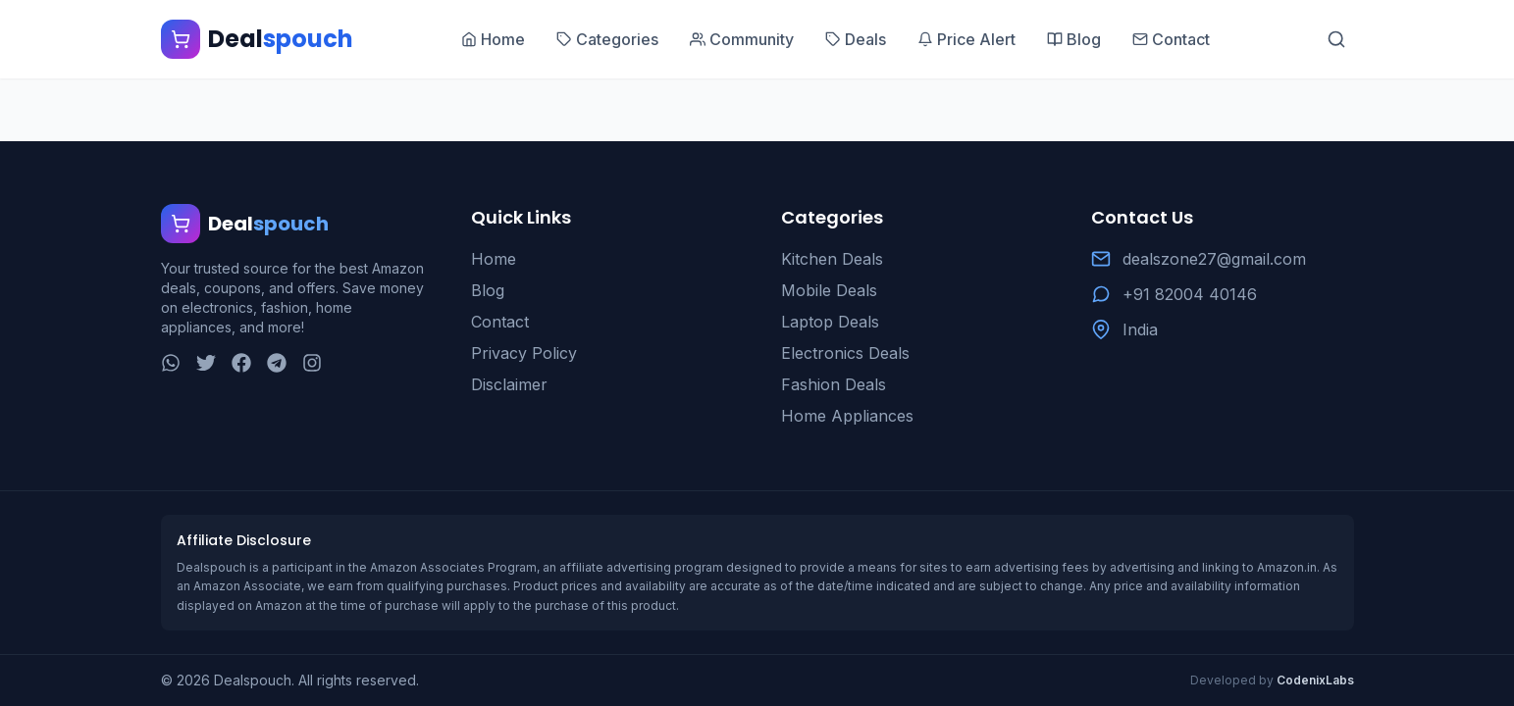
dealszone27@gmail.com (1214, 259)
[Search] (1336, 39)
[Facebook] (241, 363)
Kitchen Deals (832, 259)
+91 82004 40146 (1189, 294)
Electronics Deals (845, 353)
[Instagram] (312, 363)
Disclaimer (509, 384)
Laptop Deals (830, 321)
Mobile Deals (829, 290)
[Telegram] (277, 363)
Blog (487, 290)
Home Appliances (847, 416)
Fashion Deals (833, 384)
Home (493, 259)
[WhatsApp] (171, 363)
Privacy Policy (524, 353)
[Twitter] (206, 363)
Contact (500, 321)
